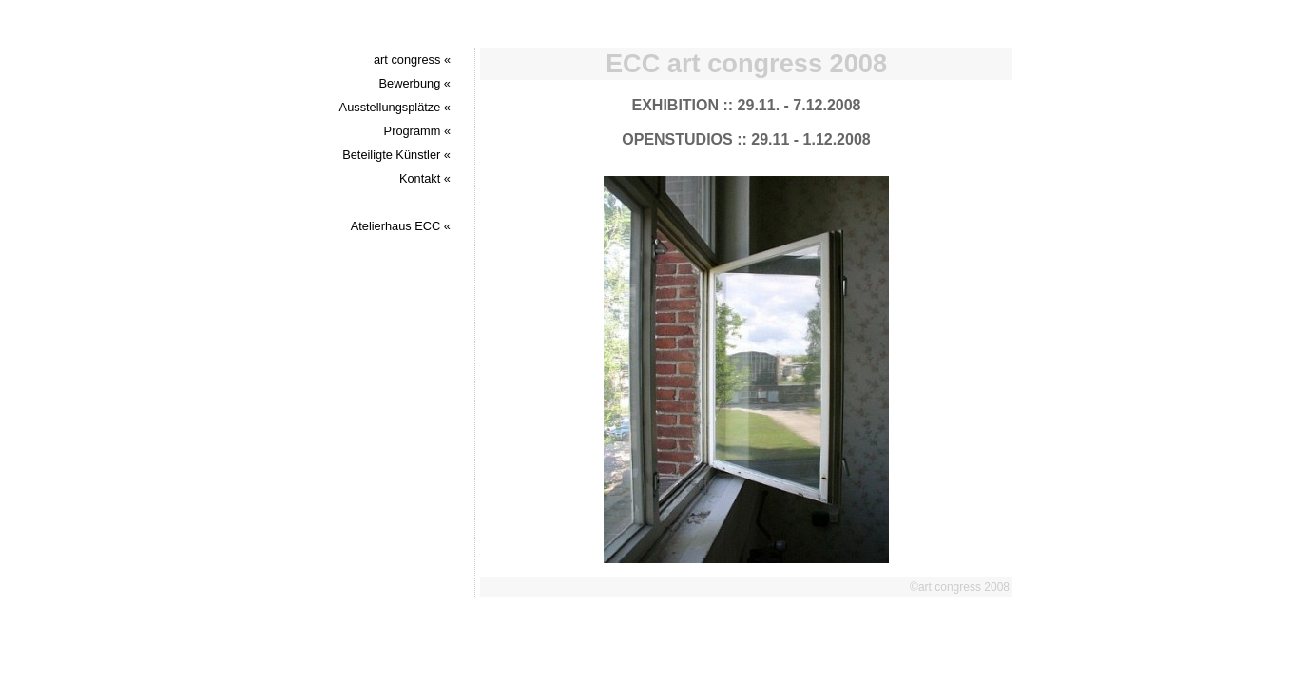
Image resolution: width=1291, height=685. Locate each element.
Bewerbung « (415, 83)
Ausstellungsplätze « (395, 107)
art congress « (412, 59)
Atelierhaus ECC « (401, 226)
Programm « (417, 131)
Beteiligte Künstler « (396, 154)
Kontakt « (425, 178)
